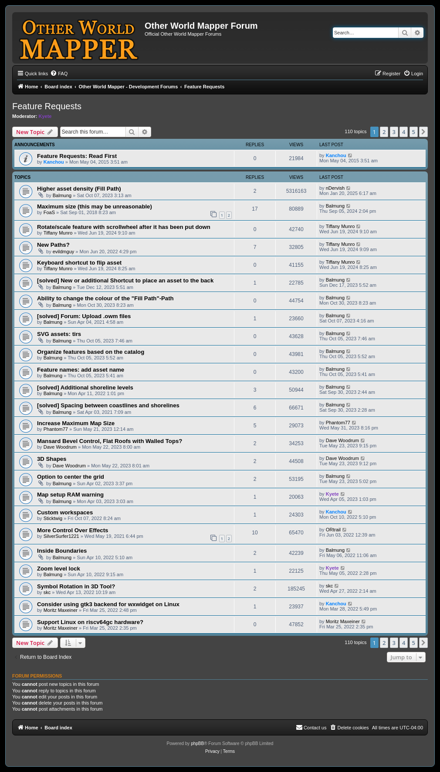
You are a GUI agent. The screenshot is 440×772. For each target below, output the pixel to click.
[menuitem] (59, 73)
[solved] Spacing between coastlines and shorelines (108, 405)
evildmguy (63, 251)
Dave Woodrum (60, 447)
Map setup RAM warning (70, 494)
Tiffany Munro (58, 232)
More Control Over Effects (72, 530)
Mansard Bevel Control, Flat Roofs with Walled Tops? (109, 441)
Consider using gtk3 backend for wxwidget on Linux (108, 604)
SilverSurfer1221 (61, 536)
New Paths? (53, 245)
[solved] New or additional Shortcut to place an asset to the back (125, 280)
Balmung (62, 195)
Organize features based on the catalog (90, 352)
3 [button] (394, 132)
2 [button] (384, 132)
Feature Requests (46, 106)
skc (47, 592)
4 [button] (403, 132)
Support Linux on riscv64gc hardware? (90, 622)
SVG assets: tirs (59, 334)
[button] (423, 132)
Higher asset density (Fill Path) (79, 188)
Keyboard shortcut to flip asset (79, 262)
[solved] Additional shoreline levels (85, 387)
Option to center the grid (70, 476)
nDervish (335, 188)
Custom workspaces (65, 512)
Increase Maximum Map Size (76, 423)
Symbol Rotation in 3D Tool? (76, 586)
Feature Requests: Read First (77, 156)
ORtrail (333, 529)
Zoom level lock (58, 568)
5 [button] (413, 132)
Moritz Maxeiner (61, 610)
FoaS (49, 212)
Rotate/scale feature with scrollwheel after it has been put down (123, 227)
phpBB (197, 743)
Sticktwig (53, 518)
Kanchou (54, 161)
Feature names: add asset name (80, 369)
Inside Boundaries (62, 550)
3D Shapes (51, 459)
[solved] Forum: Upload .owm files (84, 316)
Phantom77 (56, 429)
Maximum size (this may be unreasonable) (94, 206)
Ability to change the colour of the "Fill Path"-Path (105, 298)
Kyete (45, 116)
